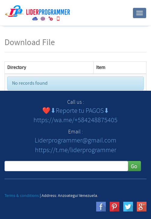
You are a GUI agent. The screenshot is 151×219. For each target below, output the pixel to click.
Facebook (101, 206)
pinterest (114, 206)
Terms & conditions (22, 195)
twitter (128, 206)
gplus (141, 206)
